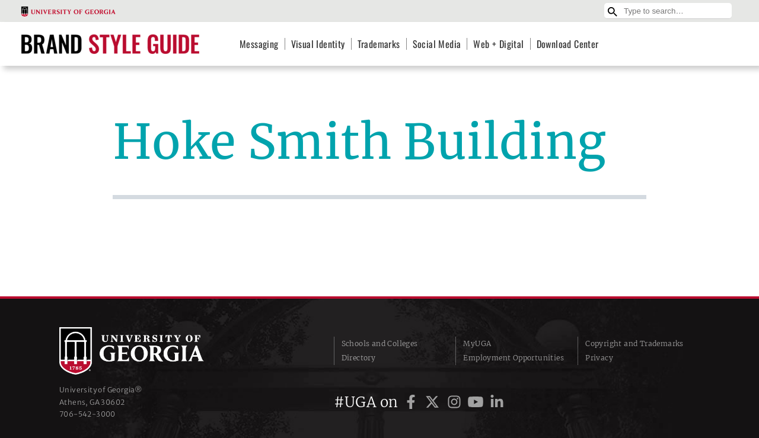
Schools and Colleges (380, 343)
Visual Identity (318, 44)
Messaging (259, 44)
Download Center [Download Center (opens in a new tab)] (568, 44)
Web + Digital (498, 44)
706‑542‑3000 (87, 414)
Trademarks (379, 44)
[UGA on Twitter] (434, 402)
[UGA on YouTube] (477, 402)
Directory (359, 357)
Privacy (599, 357)
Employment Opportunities (513, 357)
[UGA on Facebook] (412, 402)
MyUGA (477, 343)
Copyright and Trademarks (634, 343)
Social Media (437, 44)
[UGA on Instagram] (456, 402)
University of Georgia (148, 351)
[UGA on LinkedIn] (497, 402)
